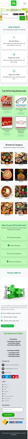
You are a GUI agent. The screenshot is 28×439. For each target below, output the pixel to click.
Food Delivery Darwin (14, 356)
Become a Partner (7, 326)
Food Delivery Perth (14, 353)
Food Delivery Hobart (14, 354)
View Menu (7, 112)
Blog (4, 394)
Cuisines (5, 391)
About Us (5, 387)
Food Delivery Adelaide (13, 350)
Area (4, 389)
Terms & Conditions (7, 396)
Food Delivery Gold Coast (14, 341)
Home (4, 384)
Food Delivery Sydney (14, 343)
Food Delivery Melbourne (14, 345)
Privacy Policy (6, 398)
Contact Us (5, 401)
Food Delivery (13, 339)
